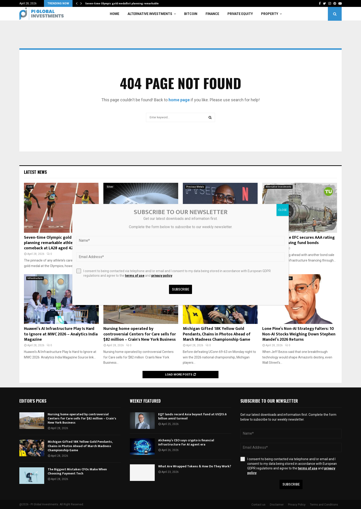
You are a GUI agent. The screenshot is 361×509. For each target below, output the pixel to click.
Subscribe (291, 484)
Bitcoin (190, 14)
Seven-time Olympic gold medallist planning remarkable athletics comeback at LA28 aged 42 (57, 243)
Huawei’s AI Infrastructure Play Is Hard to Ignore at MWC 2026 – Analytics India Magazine (61, 334)
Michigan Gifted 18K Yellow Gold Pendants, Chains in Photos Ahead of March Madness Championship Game (216, 334)
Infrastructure (35, 278)
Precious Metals (195, 187)
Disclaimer (277, 504)
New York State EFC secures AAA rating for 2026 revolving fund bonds (298, 240)
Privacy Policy (297, 504)
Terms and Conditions (324, 504)
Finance (212, 14)
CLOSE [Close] (282, 210)
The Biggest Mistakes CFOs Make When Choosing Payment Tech (77, 471)
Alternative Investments (150, 14)
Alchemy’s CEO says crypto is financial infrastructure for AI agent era (186, 442)
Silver (110, 187)
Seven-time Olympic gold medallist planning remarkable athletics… (129, 3)
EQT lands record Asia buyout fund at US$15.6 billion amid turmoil (192, 416)
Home (114, 14)
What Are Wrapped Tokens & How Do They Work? (194, 466)
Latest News (35, 172)
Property (269, 14)
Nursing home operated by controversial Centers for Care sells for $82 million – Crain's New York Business (139, 334)
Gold (29, 187)
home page (179, 99)
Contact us (258, 504)
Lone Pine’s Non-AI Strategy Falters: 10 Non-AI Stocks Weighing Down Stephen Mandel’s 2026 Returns (298, 334)
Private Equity (240, 14)
